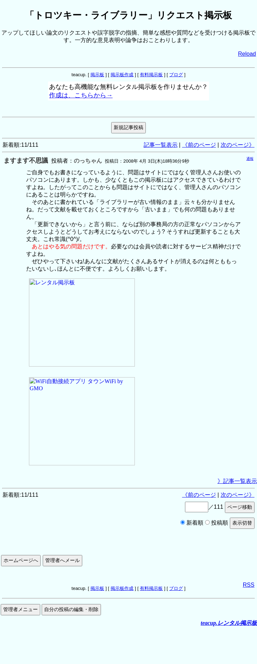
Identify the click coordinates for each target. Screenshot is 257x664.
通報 (249, 159)
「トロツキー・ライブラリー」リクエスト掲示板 (128, 15)
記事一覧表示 (161, 145)
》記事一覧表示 (237, 481)
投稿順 (216, 523)
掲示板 (97, 74)
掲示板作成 (121, 74)
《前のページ (199, 145)
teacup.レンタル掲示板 (229, 623)
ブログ (176, 74)
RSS (249, 585)
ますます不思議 (26, 160)
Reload (247, 54)
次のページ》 (238, 145)
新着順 (191, 523)
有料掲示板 (151, 74)
